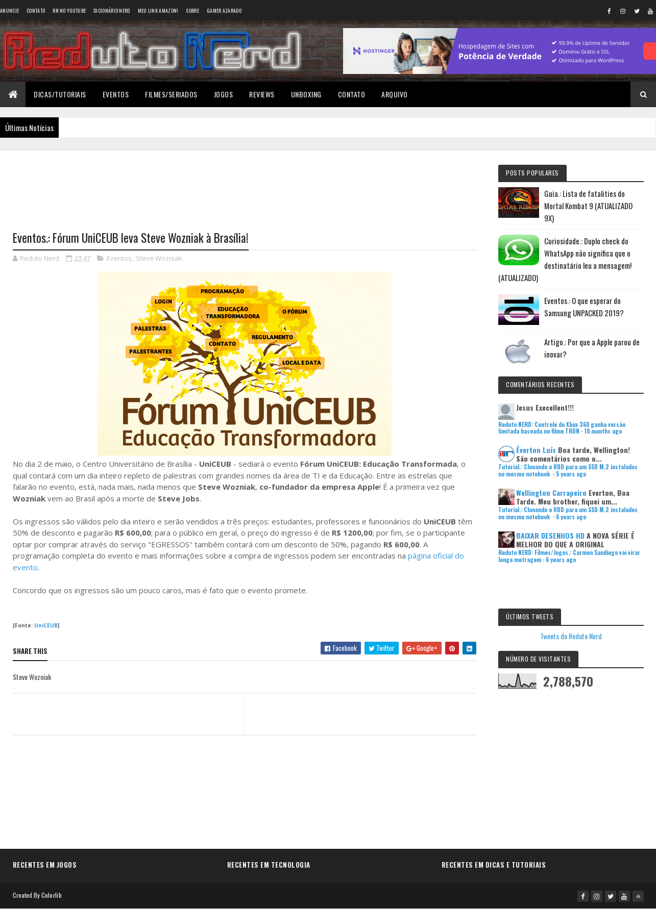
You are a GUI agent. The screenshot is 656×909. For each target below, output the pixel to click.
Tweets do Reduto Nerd (571, 635)
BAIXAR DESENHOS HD (550, 535)
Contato (36, 10)
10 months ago (603, 431)
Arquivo (394, 94)
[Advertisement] (244, 184)
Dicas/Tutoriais (60, 94)
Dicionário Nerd (111, 10)
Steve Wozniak (159, 258)
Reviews (262, 94)
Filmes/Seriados (171, 94)
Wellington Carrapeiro (551, 492)
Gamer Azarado (224, 10)
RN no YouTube (69, 10)
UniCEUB (46, 625)
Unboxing (306, 94)
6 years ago (571, 517)
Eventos (116, 94)
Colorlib (51, 895)
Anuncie (9, 10)
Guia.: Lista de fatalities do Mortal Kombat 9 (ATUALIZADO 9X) (588, 205)
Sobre (192, 10)
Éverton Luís (536, 449)
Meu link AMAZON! (158, 10)
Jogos (223, 94)
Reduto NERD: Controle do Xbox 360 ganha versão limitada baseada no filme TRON (561, 427)
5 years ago (571, 474)
